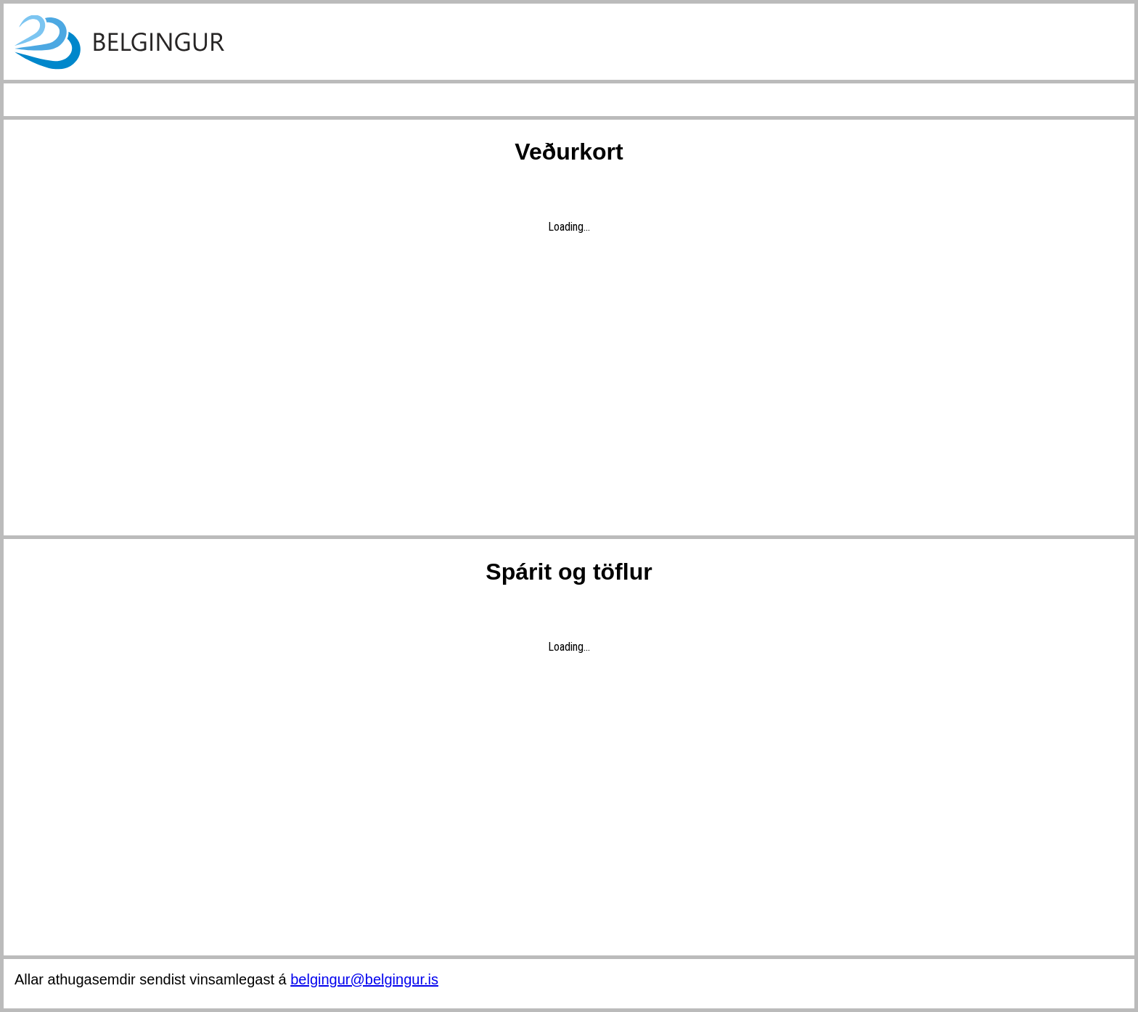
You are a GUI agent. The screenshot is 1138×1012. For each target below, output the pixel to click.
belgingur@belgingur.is (364, 979)
